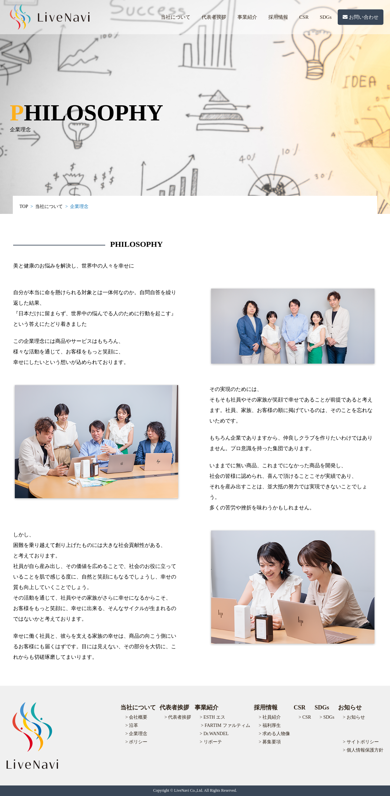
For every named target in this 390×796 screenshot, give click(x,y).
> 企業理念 (136, 733)
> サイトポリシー (361, 741)
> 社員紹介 (270, 717)
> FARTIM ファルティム (225, 725)
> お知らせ (354, 717)
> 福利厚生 (270, 725)
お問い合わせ (360, 17)
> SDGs (327, 717)
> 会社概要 (136, 717)
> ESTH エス (212, 717)
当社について (175, 17)
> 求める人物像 (274, 733)
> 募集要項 (270, 741)
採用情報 (278, 17)
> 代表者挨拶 (177, 717)
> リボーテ (211, 741)
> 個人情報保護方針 (363, 750)
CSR (303, 17)
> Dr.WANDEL (214, 733)
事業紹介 (247, 17)
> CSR (305, 717)
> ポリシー (136, 741)
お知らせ (350, 707)
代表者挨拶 (214, 17)
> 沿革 (131, 725)
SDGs (325, 17)
